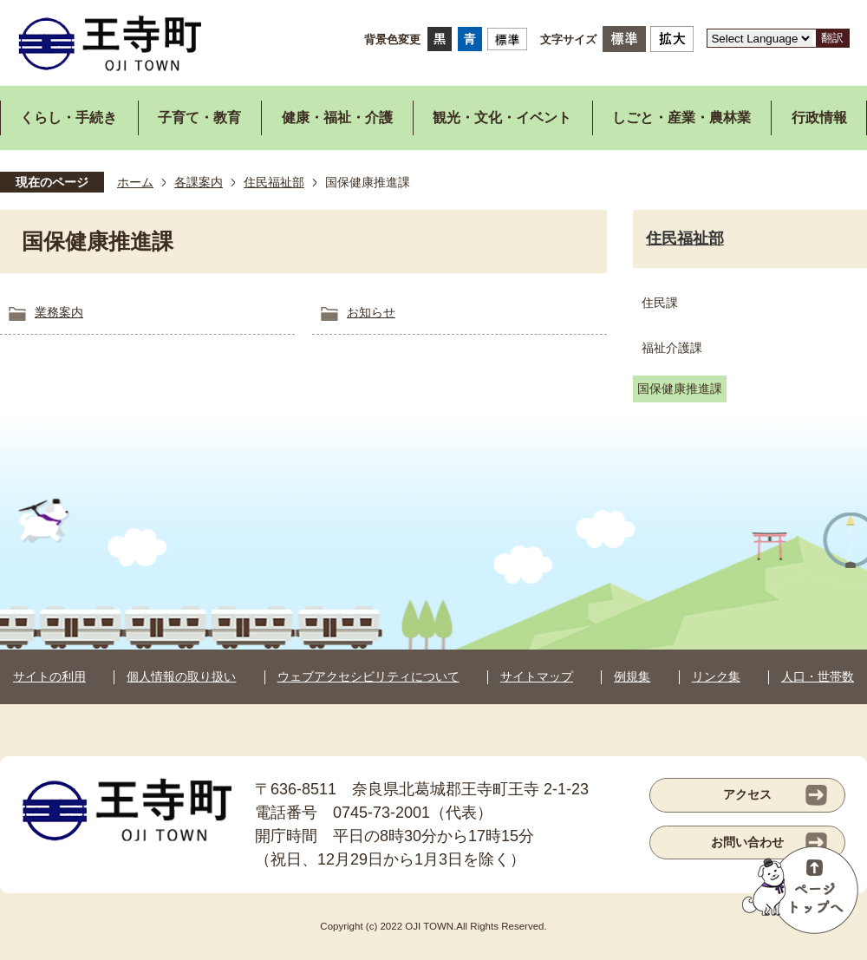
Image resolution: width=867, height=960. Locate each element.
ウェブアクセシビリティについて (368, 676)
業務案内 (59, 312)
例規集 (632, 676)
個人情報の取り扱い (181, 676)
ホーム (135, 182)
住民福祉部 (274, 182)
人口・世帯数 (817, 676)
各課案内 (198, 182)
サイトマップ (536, 676)
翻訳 (832, 37)
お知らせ (371, 312)
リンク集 (716, 676)
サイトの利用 (49, 676)
